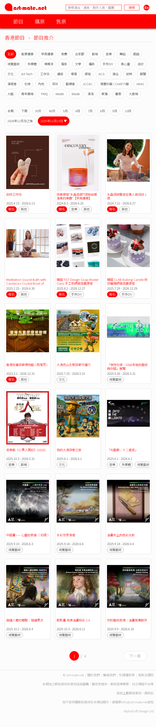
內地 (41, 84)
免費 (64, 54)
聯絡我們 (109, 675)
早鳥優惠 (47, 54)
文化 (10, 74)
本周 (10, 111)
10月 (128, 111)
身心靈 (125, 64)
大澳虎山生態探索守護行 (74, 364)
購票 (40, 21)
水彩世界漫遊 (66, 535)
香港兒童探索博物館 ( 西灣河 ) (26, 364)
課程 (88, 74)
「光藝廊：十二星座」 (122, 450)
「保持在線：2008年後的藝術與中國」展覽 (127, 366)
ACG (101, 74)
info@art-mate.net (134, 702)
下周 (24, 111)
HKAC (140, 84)
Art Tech (27, 74)
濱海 (91, 94)
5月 (65, 111)
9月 (114, 111)
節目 (18, 21)
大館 (10, 94)
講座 (60, 74)
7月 (90, 111)
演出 (115, 74)
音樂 (109, 54)
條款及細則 (146, 675)
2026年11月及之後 (20, 121)
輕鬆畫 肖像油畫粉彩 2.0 (73, 620)
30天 (38, 111)
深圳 (55, 84)
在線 (27, 84)
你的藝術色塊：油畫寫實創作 (127, 620)
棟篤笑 (49, 64)
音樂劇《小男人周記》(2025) (26, 450)
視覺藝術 (13, 64)
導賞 (74, 74)
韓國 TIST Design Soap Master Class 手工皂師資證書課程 (78, 281)
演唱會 (12, 84)
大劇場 (133, 94)
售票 (61, 21)
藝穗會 (70, 84)
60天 (52, 111)
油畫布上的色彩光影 (121, 535)
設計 (141, 64)
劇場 (95, 54)
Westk (76, 94)
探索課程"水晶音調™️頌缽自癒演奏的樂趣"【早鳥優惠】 (77, 196)
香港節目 (15, 37)
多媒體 (32, 64)
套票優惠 (27, 54)
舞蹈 (122, 54)
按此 (150, 693)
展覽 (143, 74)
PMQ (44, 94)
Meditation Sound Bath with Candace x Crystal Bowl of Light (26, 283)
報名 (11, 209)
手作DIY (107, 64)
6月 (77, 111)
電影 (64, 64)
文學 (78, 64)
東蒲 (104, 94)
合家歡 (79, 54)
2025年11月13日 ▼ (53, 121)
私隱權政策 (127, 675)
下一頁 (135, 656)
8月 (102, 111)
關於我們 (93, 675)
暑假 (118, 94)
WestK (59, 94)
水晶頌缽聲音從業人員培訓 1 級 (127, 196)
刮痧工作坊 (14, 194)
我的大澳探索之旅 (69, 450)
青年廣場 (27, 94)
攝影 (92, 64)
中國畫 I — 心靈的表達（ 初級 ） (28, 535)
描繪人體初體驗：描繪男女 (24, 620)
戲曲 (136, 54)
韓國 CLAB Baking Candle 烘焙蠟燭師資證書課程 (127, 281)
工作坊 (44, 74)
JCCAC (88, 84)
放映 (129, 74)
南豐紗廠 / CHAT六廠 (114, 84)
